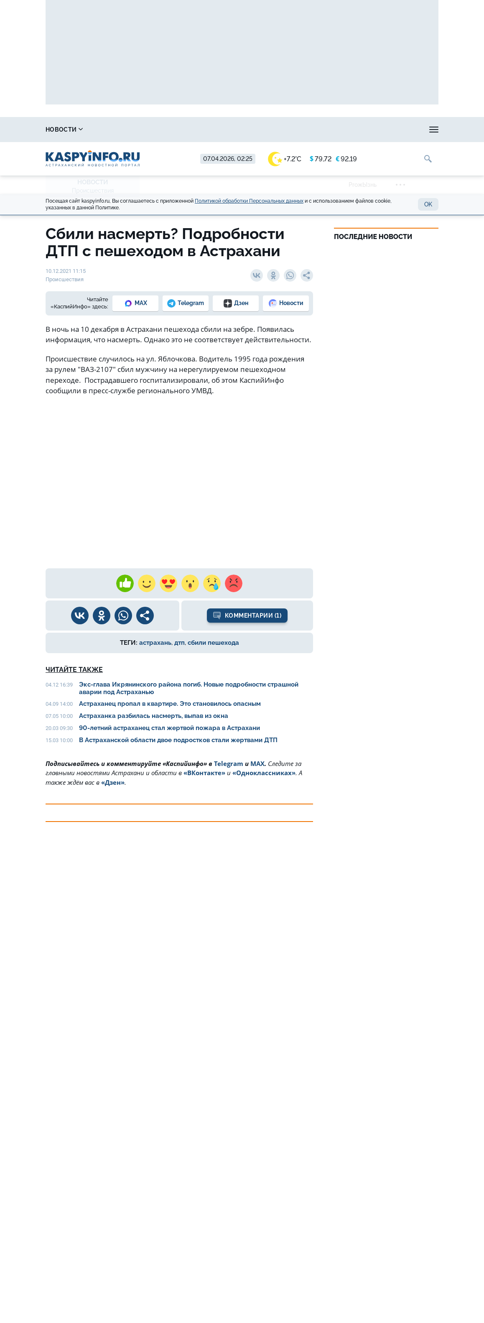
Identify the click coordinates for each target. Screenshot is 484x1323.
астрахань (155, 642)
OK (428, 204)
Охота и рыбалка (184, 129)
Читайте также (74, 670)
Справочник (118, 129)
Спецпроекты (317, 129)
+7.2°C (284, 159)
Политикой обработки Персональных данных (249, 201)
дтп (179, 642)
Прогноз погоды (253, 129)
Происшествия (93, 190)
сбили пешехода (213, 642)
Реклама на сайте (382, 129)
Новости (64, 129)
